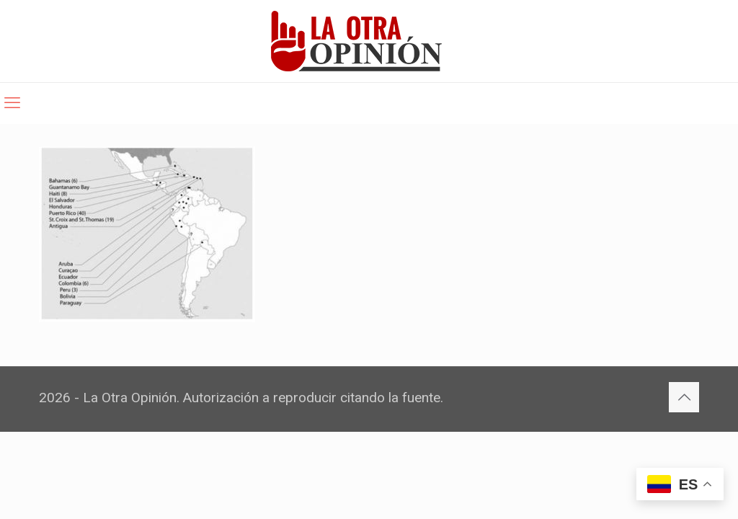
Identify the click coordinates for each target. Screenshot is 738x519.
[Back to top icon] (684, 397)
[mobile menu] (12, 103)
